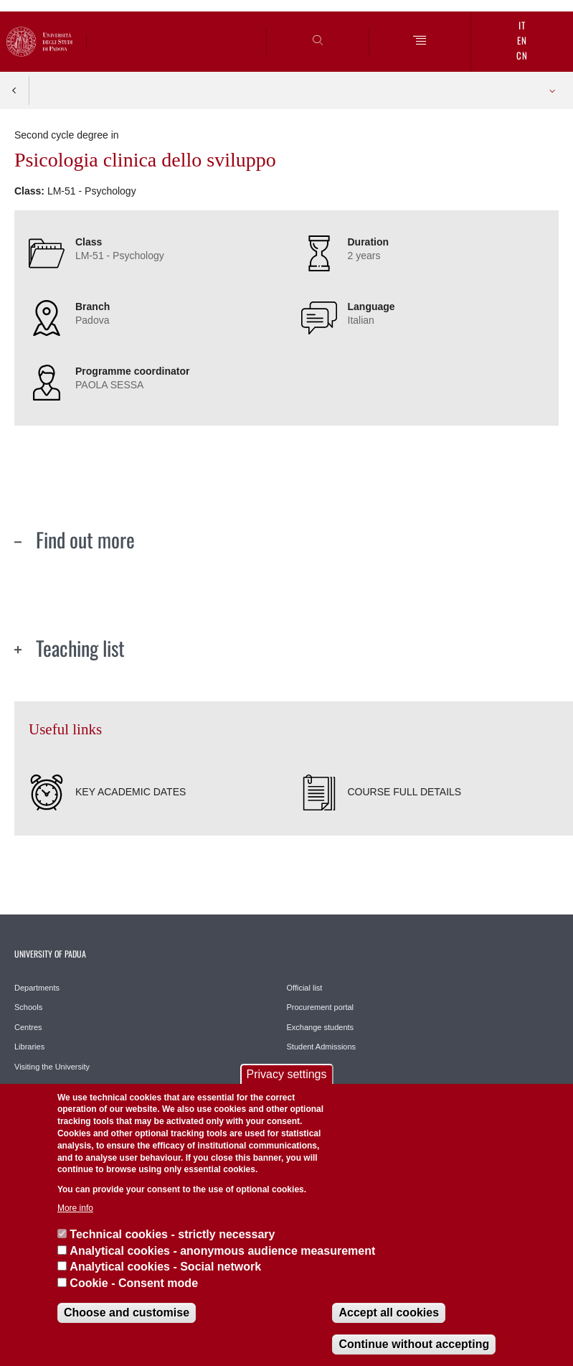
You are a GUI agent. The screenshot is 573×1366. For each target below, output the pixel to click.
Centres (28, 1027)
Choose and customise (126, 1312)
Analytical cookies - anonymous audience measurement (222, 1251)
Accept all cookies (388, 1312)
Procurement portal (320, 1007)
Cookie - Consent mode (134, 1283)
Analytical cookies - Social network (165, 1266)
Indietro (14, 90)
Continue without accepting (413, 1344)
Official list (305, 987)
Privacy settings (286, 1074)
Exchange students (320, 1027)
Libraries (29, 1046)
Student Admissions (321, 1046)
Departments (37, 987)
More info (75, 1208)
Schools (28, 1007)
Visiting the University (52, 1066)
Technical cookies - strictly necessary (172, 1234)
